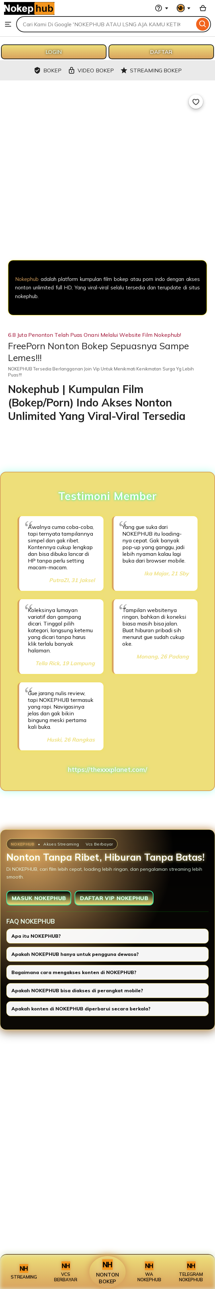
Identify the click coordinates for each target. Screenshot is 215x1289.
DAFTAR (161, 51)
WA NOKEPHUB (149, 1271)
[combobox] (105, 24)
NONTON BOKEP (107, 1271)
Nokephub (27, 279)
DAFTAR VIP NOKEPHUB (114, 898)
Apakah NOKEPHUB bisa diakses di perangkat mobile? (77, 991)
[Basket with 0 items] (203, 8)
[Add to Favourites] (196, 102)
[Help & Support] (161, 8)
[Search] (203, 24)
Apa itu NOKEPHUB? (36, 936)
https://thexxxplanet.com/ (107, 769)
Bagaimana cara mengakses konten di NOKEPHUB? (73, 972)
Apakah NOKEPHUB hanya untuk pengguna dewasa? (75, 954)
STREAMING (24, 1272)
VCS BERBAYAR (65, 1271)
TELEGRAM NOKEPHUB (191, 1271)
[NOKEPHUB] (107, 225)
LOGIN (54, 51)
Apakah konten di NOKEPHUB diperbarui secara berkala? (80, 1009)
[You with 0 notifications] (184, 8)
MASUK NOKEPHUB (39, 898)
